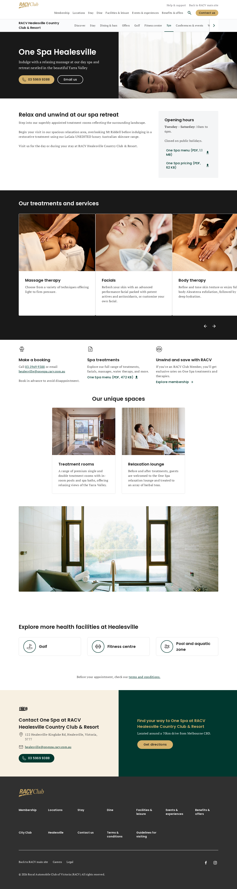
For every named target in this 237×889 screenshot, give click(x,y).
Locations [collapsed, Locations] (79, 13)
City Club (25, 833)
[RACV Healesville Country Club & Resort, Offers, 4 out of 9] (126, 25)
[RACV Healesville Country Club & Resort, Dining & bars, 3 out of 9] (109, 25)
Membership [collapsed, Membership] (62, 13)
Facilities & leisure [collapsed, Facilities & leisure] (117, 13)
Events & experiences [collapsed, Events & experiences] (145, 13)
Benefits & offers (172, 13)
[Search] (189, 13)
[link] (31, 794)
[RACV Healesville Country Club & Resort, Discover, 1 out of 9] (80, 25)
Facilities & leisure (144, 812)
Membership (28, 810)
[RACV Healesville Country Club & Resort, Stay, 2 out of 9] (93, 25)
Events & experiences (174, 812)
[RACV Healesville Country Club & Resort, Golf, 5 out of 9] (137, 25)
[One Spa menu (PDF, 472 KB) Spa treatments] (113, 377)
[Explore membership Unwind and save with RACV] (175, 382)
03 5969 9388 (35, 367)
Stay (81, 810)
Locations (55, 810)
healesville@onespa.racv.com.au (42, 371)
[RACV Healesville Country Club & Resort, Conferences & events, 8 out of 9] (189, 25)
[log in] (207, 13)
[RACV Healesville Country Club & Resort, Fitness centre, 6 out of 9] (153, 25)
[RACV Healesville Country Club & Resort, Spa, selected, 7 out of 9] (169, 25)
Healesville (55, 833)
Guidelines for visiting (146, 834)
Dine (110, 810)
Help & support (176, 5)
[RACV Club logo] (32, 5)
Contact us (86, 833)
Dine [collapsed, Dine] (99, 13)
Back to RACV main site (203, 5)
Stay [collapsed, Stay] (90, 13)
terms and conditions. (144, 677)
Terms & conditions (114, 834)
